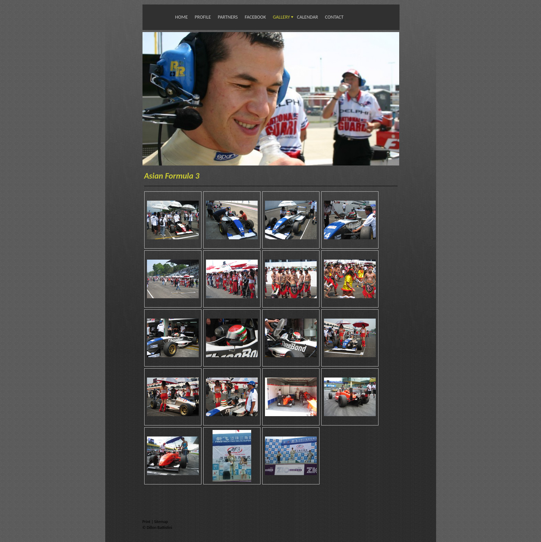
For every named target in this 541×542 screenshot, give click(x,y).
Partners (228, 17)
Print (146, 521)
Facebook (255, 17)
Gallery (281, 17)
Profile (203, 17)
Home (181, 17)
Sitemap (161, 521)
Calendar (307, 17)
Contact (334, 17)
